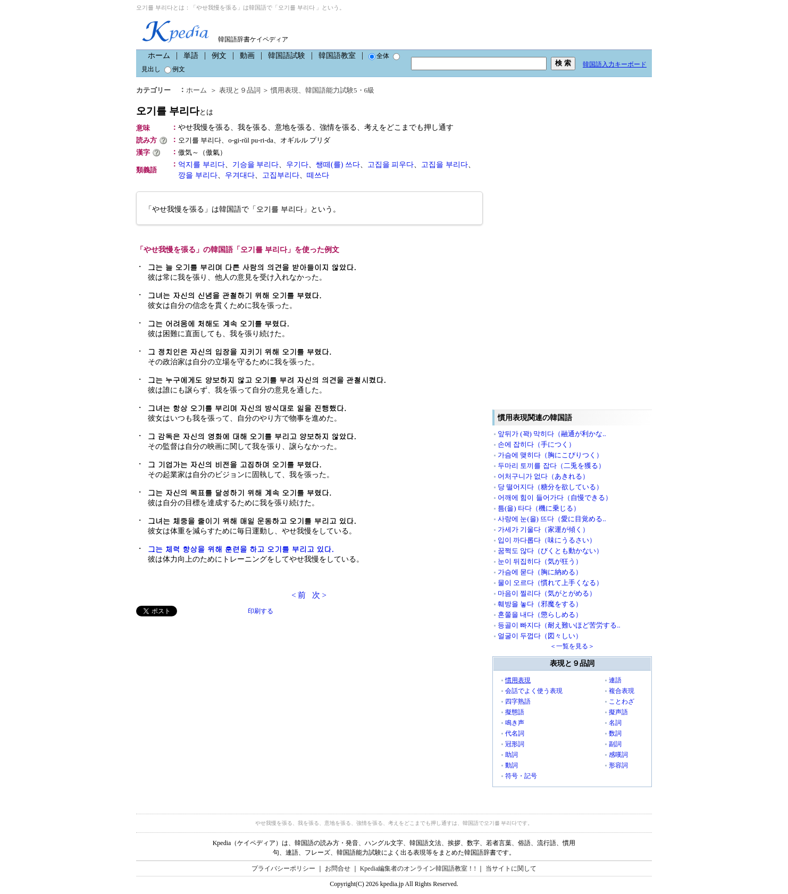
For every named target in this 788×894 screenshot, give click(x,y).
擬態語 (514, 712)
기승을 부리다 (255, 165)
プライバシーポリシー (283, 868)
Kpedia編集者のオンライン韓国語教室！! (418, 868)
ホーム (159, 56)
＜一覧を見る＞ (572, 646)
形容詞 (618, 765)
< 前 (298, 595)
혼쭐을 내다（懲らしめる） (540, 615)
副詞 (615, 744)
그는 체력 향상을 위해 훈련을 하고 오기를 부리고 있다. (241, 549)
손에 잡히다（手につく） (536, 444)
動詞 (511, 765)
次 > (319, 595)
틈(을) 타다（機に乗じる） (539, 508)
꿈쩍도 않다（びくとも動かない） (550, 551)
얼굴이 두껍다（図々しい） (540, 636)
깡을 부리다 (197, 175)
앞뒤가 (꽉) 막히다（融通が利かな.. (552, 434)
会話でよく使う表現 (534, 691)
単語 (190, 56)
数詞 (615, 733)
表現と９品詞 (240, 90)
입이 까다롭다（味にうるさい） (547, 540)
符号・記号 (521, 776)
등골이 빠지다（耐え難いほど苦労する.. (559, 625)
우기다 (297, 165)
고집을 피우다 (390, 165)
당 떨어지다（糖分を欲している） (550, 487)
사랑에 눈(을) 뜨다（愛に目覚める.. (552, 519)
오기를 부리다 (174, 110)
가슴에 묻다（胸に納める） (540, 572)
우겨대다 (240, 175)
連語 (615, 680)
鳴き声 (514, 722)
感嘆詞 (618, 754)
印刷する (260, 611)
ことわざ (621, 701)
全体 (378, 56)
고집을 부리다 (444, 165)
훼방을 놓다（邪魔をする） (540, 604)
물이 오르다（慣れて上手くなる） (550, 583)
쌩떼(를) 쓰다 (338, 165)
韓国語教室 (337, 56)
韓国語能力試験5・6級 (339, 90)
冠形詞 (514, 744)
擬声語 (618, 712)
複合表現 (621, 691)
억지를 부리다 (201, 165)
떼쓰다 (318, 175)
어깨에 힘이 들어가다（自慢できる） (555, 498)
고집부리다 (280, 175)
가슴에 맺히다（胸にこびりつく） (550, 455)
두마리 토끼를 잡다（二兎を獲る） (551, 466)
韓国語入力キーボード (615, 64)
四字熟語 (518, 701)
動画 (247, 56)
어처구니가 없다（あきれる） (543, 476)
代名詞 (514, 733)
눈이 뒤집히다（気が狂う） (540, 561)
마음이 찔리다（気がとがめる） (547, 593)
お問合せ (337, 868)
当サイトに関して (510, 868)
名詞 (615, 722)
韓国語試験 (286, 56)
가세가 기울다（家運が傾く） (543, 529)
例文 (219, 56)
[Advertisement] (216, 690)
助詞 (511, 754)
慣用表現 (284, 90)
